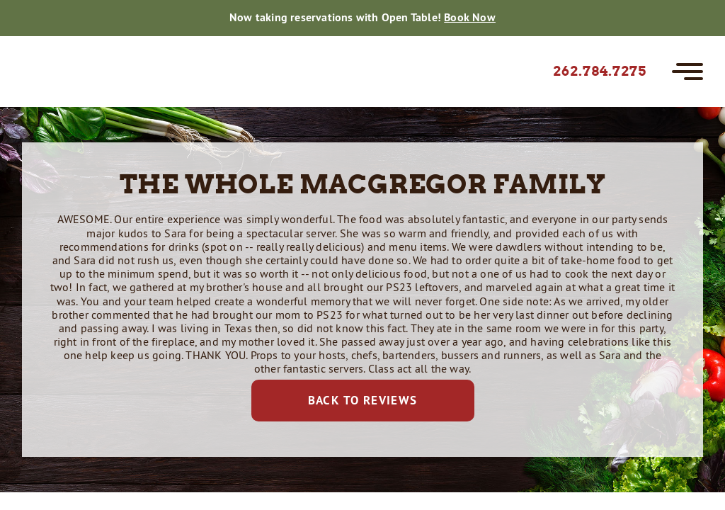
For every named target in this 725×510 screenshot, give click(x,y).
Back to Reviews (363, 400)
